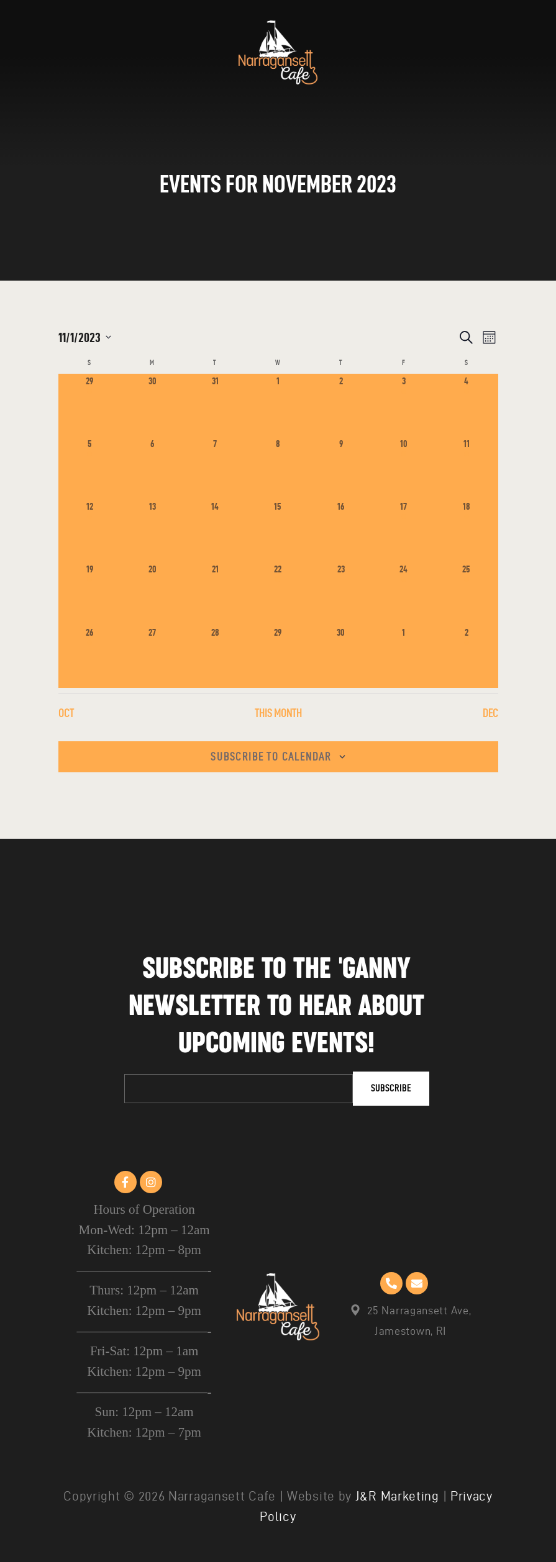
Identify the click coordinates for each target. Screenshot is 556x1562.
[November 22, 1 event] (278, 593)
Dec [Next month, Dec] (490, 713)
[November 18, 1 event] (466, 530)
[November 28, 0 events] (215, 656)
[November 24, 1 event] (403, 593)
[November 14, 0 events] (215, 530)
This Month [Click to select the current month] (278, 713)
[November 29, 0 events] (278, 656)
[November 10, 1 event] (403, 467)
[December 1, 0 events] (403, 656)
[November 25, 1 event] (466, 593)
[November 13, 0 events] (152, 530)
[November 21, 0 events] (215, 593)
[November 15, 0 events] (278, 530)
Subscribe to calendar (271, 756)
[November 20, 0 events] (152, 593)
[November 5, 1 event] (89, 467)
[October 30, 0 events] (152, 405)
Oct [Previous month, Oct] (66, 713)
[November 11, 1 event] (466, 467)
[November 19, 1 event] (89, 593)
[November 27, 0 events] (152, 656)
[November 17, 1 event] (403, 530)
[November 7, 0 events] (215, 467)
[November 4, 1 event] (466, 405)
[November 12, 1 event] (89, 530)
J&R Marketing (397, 1496)
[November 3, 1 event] (403, 405)
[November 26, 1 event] (89, 656)
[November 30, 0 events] (340, 656)
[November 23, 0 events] (340, 593)
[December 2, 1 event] (466, 656)
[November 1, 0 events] (278, 405)
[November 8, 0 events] (278, 467)
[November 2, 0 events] (340, 405)
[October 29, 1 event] (89, 405)
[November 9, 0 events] (340, 467)
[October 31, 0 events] (215, 405)
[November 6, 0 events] (152, 467)
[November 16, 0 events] (340, 530)
